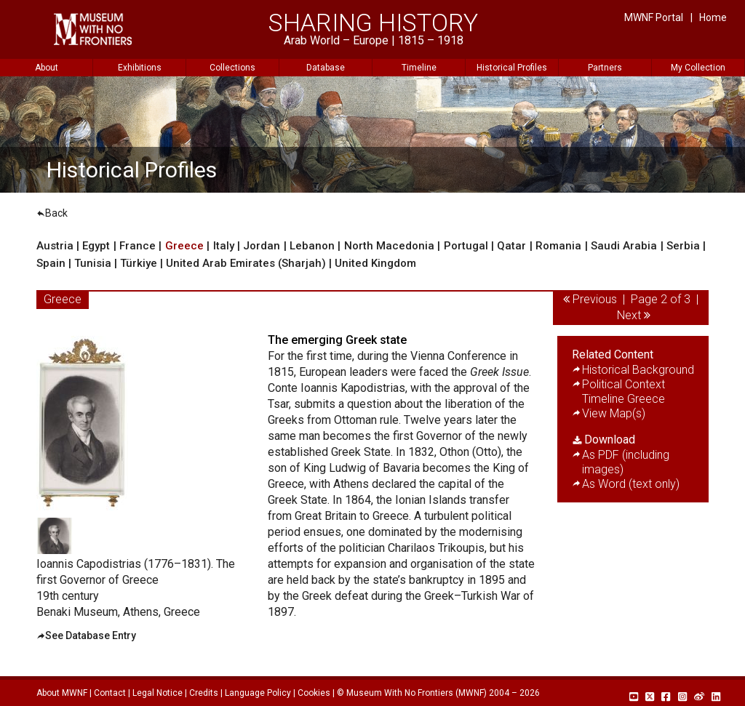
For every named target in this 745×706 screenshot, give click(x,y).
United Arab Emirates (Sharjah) (247, 263)
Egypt (96, 245)
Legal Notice (157, 693)
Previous (595, 299)
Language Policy (258, 693)
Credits (203, 693)
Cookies (314, 693)
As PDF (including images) (625, 462)
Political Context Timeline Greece (623, 391)
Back (52, 213)
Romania (558, 245)
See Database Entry (90, 635)
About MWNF (61, 693)
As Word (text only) (631, 484)
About (46, 68)
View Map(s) (613, 413)
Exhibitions (140, 68)
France (137, 245)
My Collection (698, 68)
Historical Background (638, 370)
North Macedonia (389, 245)
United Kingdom (375, 263)
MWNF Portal (653, 17)
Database (325, 68)
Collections (232, 68)
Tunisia (92, 263)
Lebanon (312, 245)
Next (629, 315)
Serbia (683, 245)
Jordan (261, 245)
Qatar (511, 245)
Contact (110, 693)
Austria (54, 245)
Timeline (419, 68)
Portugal (466, 245)
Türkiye (138, 263)
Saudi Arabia (624, 245)
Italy (223, 245)
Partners (605, 68)
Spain (50, 263)
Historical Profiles (512, 68)
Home (713, 17)
